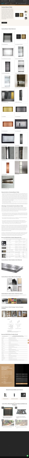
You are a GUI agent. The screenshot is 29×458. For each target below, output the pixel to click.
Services (19, 3)
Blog (24, 3)
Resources (22, 3)
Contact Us (4, 22)
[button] (25, 19)
